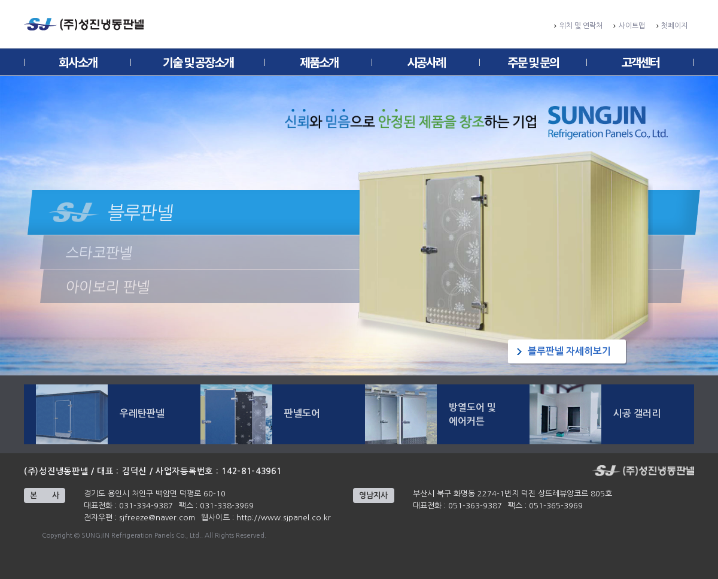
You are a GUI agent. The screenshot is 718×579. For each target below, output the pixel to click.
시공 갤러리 (637, 413)
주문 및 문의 (533, 62)
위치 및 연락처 (581, 25)
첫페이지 (674, 25)
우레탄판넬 (142, 413)
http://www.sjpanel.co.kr (283, 518)
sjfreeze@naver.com (157, 518)
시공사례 (426, 62)
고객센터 (640, 62)
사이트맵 (632, 25)
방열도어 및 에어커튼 (472, 414)
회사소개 (78, 62)
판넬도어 (302, 413)
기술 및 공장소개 (198, 62)
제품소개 (319, 62)
